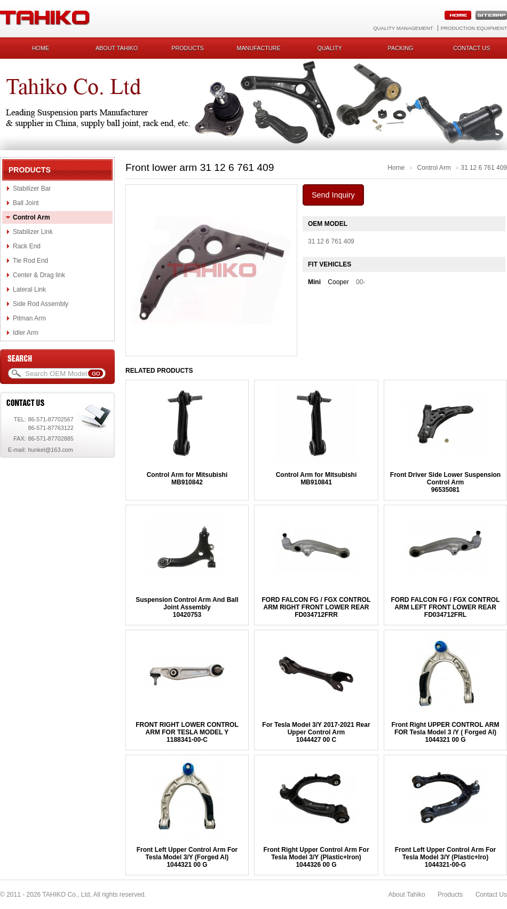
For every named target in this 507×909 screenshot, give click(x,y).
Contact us (471, 48)
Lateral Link (29, 289)
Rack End (27, 246)
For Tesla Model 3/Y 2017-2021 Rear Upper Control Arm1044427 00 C (316, 732)
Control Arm (31, 217)
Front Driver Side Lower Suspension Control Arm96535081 (445, 482)
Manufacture (258, 48)
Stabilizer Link (33, 232)
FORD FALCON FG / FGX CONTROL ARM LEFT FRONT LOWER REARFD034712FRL (445, 607)
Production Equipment (474, 28)
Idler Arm (25, 332)
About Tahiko (117, 48)
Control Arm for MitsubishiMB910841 (316, 478)
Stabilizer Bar (32, 188)
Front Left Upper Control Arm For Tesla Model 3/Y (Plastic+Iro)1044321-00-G (445, 857)
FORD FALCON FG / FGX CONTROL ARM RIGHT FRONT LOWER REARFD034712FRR (316, 607)
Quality (329, 48)
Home (40, 48)
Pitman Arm (29, 318)
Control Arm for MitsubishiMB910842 (187, 478)
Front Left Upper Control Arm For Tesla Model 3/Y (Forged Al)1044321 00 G (187, 857)
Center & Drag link (39, 275)
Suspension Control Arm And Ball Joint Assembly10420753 (187, 607)
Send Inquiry (333, 195)
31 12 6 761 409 (484, 167)
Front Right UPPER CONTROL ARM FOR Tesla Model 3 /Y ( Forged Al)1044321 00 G (446, 732)
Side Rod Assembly (40, 304)
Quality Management (403, 28)
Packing (401, 48)
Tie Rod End (30, 260)
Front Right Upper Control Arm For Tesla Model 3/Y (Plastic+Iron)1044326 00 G (316, 857)
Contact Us (491, 894)
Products (187, 48)
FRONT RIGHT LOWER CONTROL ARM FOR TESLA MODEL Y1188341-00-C (187, 732)
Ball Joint (26, 203)
